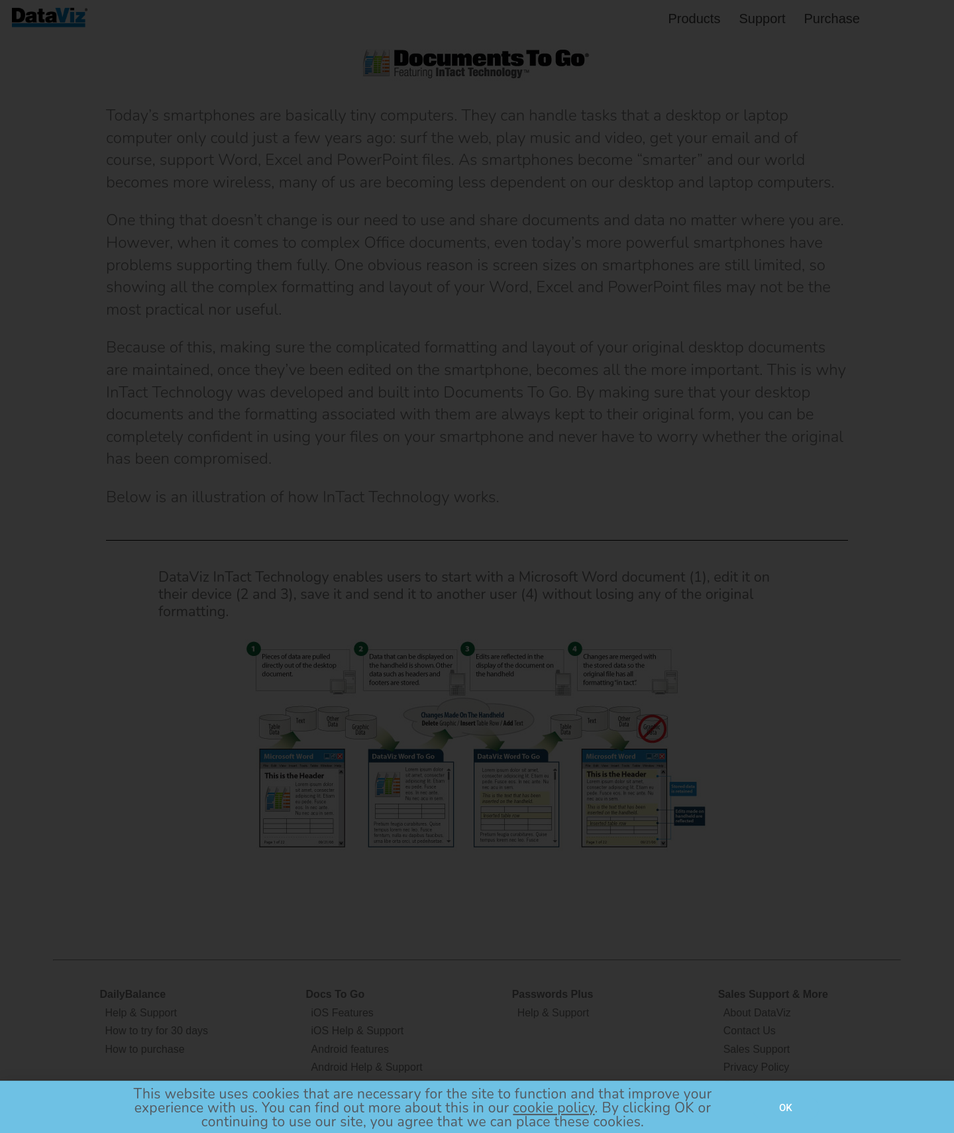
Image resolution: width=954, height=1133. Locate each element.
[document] (477, 566)
